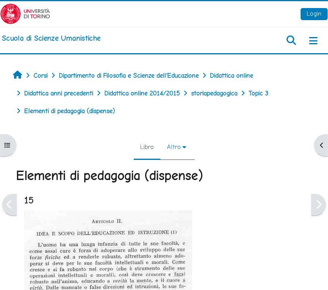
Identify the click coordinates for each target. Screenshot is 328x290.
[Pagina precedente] (9, 205)
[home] (51, 38)
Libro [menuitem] (147, 147)
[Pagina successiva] (318, 205)
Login (314, 13)
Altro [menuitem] (174, 147)
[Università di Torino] (25, 13)
